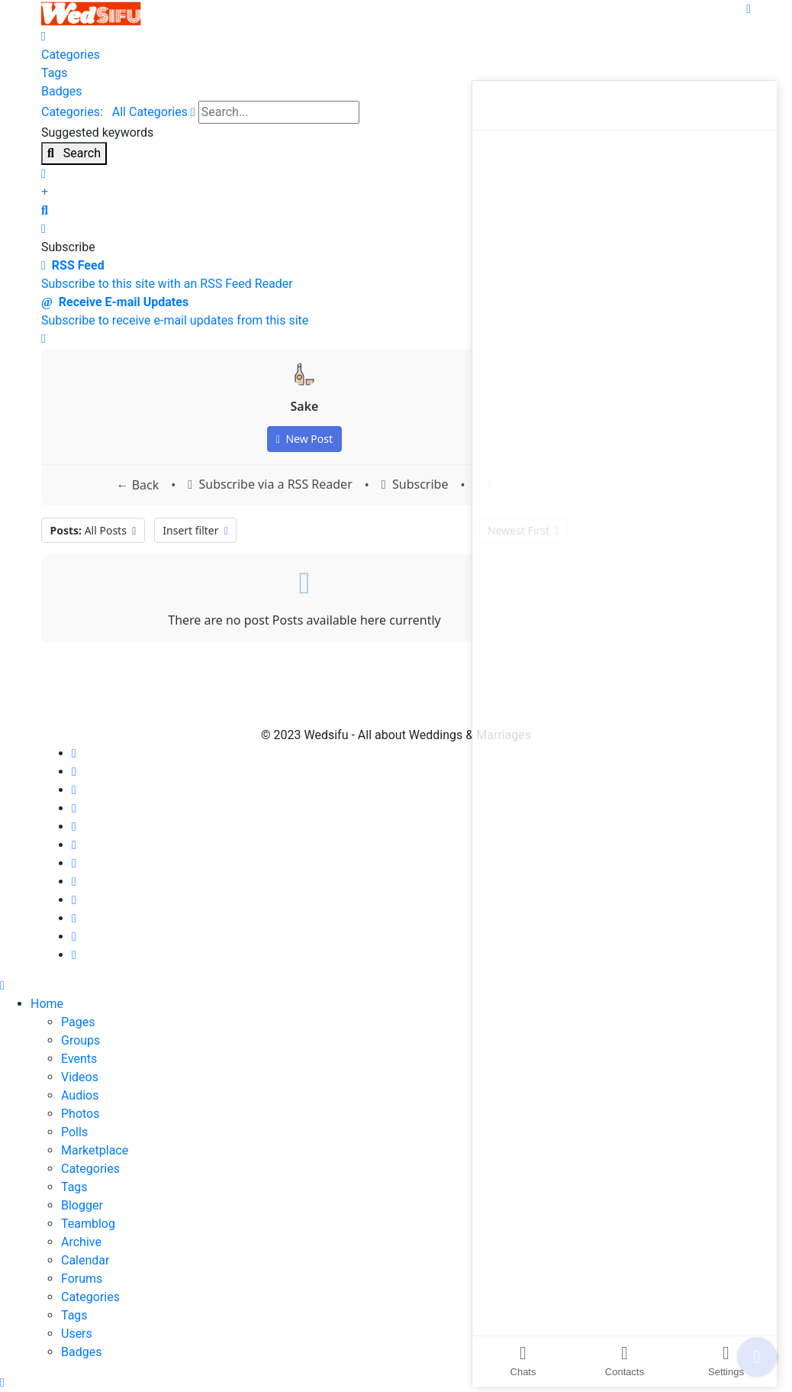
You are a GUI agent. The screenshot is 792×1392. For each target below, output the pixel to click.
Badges (81, 1352)
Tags (74, 1187)
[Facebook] (74, 753)
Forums (81, 1278)
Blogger (82, 1205)
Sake (305, 406)
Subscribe (415, 484)
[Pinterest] (74, 790)
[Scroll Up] (2, 1382)
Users (76, 1333)
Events (79, 1058)
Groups (80, 1040)
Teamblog (88, 1223)
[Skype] (74, 900)
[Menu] (748, 9)
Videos (79, 1077)
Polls (74, 1132)
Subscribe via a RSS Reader (270, 484)
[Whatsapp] (74, 918)
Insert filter (195, 530)
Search (74, 153)
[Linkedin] (74, 826)
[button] (396, 211)
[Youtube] (74, 808)
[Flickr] (74, 936)
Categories (90, 1168)
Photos (80, 1113)
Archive (81, 1242)
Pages (78, 1022)
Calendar (85, 1260)
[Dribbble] (74, 845)
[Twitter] (74, 771)
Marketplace (94, 1150)
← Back (138, 485)
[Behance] (74, 881)
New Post (304, 438)
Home (47, 1003)
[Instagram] (74, 863)
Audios (79, 1095)
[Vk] (74, 955)
